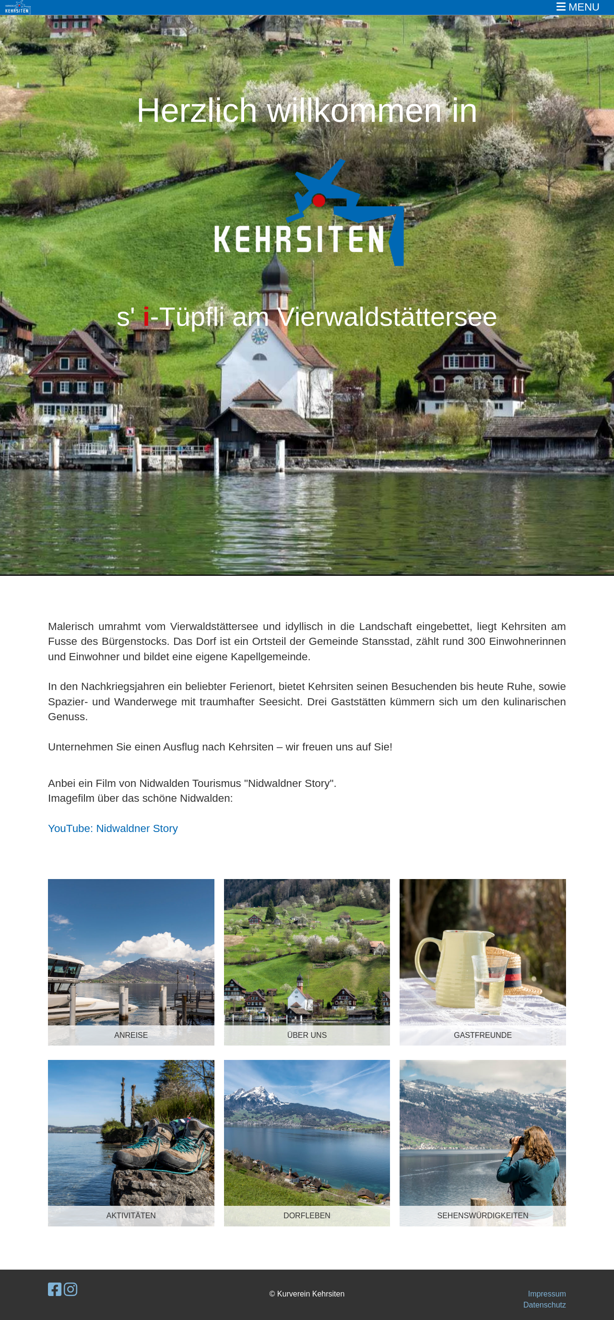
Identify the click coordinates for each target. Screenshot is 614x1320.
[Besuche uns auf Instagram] (70, 1289)
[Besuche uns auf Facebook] (54, 1289)
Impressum (547, 1294)
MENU (578, 7)
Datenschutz (544, 1305)
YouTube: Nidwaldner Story (113, 828)
